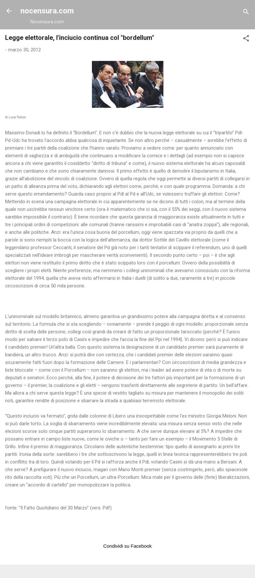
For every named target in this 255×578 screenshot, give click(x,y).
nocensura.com (47, 10)
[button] (246, 39)
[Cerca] (246, 13)
